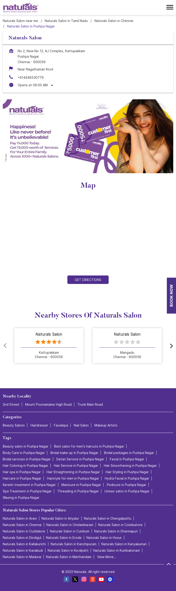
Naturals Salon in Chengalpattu (107, 518)
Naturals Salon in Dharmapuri (116, 531)
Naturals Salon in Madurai (22, 557)
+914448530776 (31, 77)
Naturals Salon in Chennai (22, 525)
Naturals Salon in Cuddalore (24, 531)
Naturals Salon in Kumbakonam (116, 550)
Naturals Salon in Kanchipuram (73, 544)
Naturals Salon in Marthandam (68, 557)
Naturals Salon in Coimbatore (120, 525)
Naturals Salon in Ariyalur (60, 518)
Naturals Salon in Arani (20, 518)
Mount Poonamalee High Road (48, 405)
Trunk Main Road (90, 405)
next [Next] (170, 345)
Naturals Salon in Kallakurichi (24, 544)
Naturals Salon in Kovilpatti (68, 550)
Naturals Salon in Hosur (104, 538)
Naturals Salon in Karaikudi (23, 550)
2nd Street (11, 405)
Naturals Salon (49, 334)
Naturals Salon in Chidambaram (69, 525)
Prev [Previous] (5, 345)
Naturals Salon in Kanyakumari (124, 544)
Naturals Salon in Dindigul (22, 538)
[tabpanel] (88, 136)
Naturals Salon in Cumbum (69, 531)
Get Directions (88, 280)
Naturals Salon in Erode (64, 538)
